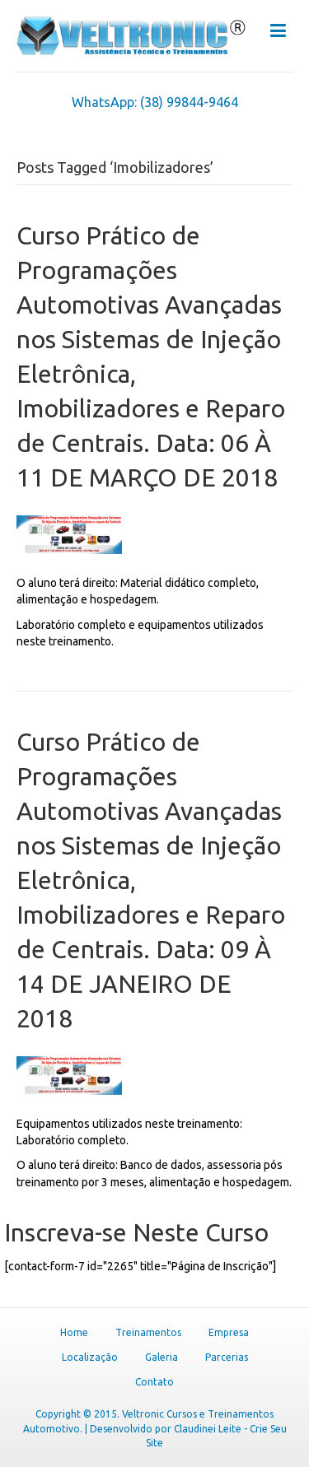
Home (74, 1332)
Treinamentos (148, 1332)
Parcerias (226, 1357)
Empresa (228, 1332)
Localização (90, 1357)
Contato (154, 1381)
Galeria (161, 1357)
